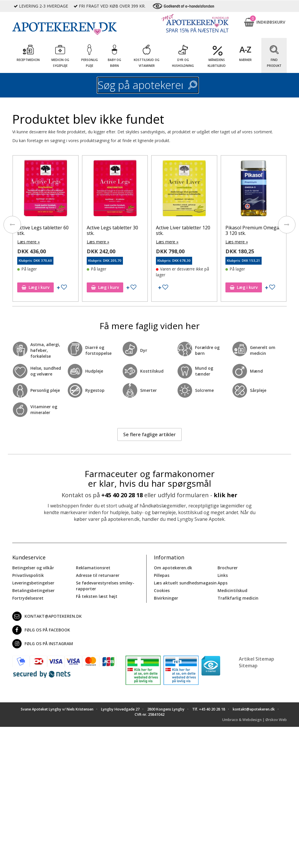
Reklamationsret (93, 567)
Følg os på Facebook (41, 630)
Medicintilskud (232, 590)
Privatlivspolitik (28, 575)
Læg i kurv (35, 287)
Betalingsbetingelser (33, 590)
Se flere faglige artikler (149, 434)
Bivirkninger (166, 598)
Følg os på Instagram (42, 643)
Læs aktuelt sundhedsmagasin (185, 583)
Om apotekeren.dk (173, 567)
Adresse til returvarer (97, 575)
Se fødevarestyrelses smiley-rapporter (105, 585)
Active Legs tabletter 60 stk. (43, 230)
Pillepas (161, 575)
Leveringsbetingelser (33, 583)
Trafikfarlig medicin (238, 598)
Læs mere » (28, 242)
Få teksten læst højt (96, 596)
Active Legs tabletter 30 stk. (112, 230)
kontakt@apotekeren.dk (47, 616)
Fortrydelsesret (28, 598)
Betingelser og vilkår (33, 567)
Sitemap (248, 665)
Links (223, 575)
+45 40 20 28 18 (122, 495)
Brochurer (228, 567)
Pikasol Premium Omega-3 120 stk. (253, 230)
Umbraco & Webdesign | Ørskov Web (254, 719)
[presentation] (12, 224)
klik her (225, 495)
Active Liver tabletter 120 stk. (183, 230)
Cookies (162, 590)
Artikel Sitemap (256, 659)
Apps (222, 583)
